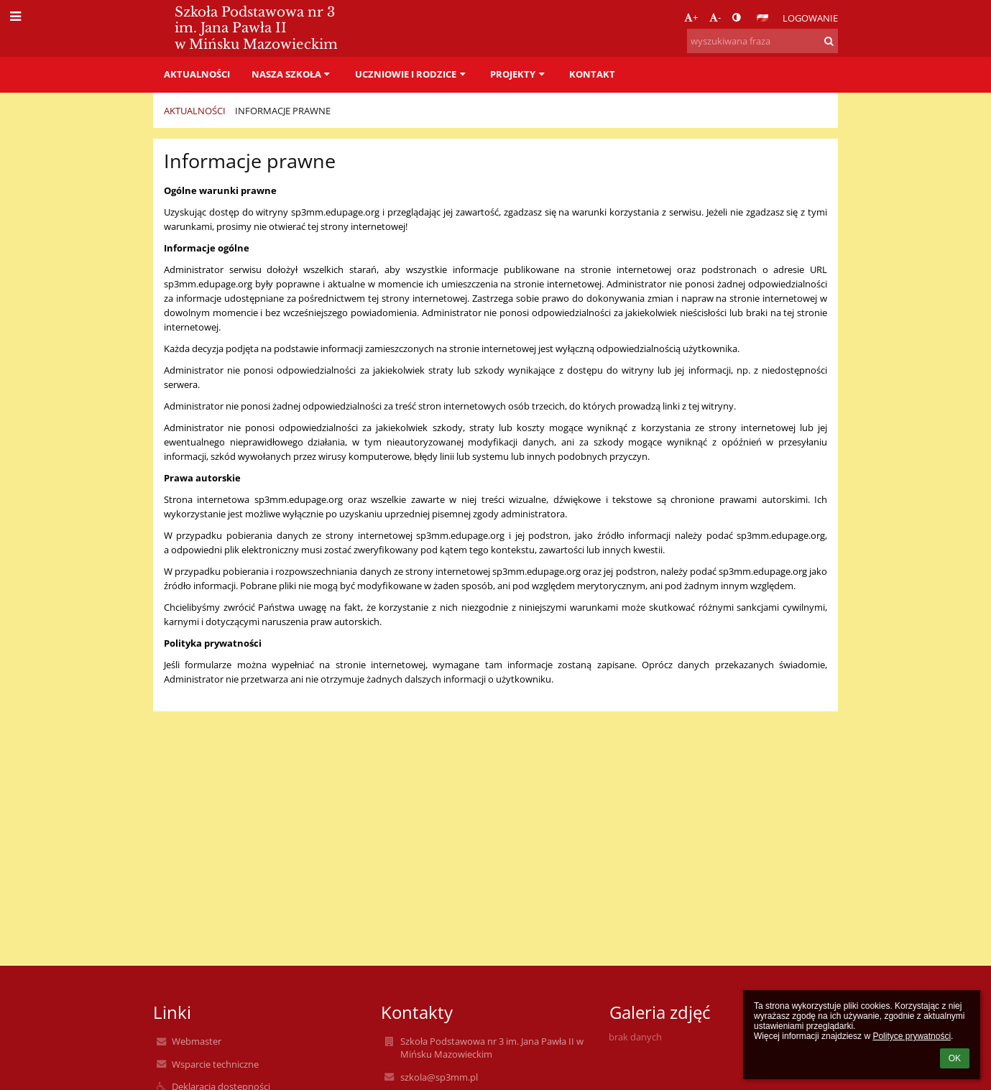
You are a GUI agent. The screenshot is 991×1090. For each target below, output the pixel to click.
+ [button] (691, 17)
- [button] (715, 17)
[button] (762, 18)
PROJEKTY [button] (519, 74)
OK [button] (955, 1058)
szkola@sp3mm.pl (439, 1077)
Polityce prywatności (911, 1036)
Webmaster (196, 1041)
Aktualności (195, 110)
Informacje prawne (283, 110)
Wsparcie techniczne (215, 1064)
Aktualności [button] (197, 74)
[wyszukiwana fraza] (762, 41)
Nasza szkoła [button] (292, 74)
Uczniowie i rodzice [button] (412, 74)
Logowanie (810, 17)
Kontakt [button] (592, 74)
